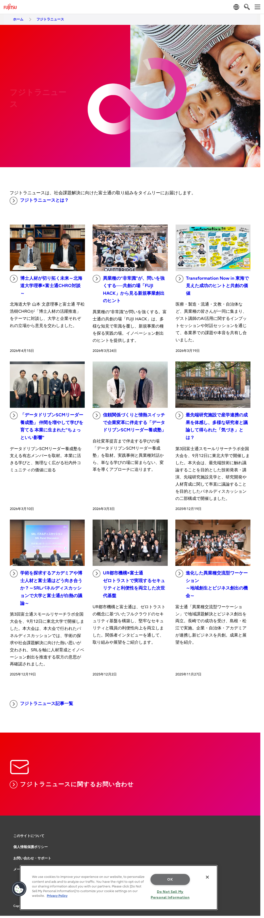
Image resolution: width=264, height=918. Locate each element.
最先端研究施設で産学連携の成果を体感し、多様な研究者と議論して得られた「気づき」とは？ (211, 425)
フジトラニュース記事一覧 (41, 704)
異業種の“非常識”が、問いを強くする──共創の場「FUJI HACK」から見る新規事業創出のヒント (129, 289)
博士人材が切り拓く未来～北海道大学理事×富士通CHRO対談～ (46, 285)
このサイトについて (28, 836)
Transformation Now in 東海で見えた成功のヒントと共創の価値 (212, 285)
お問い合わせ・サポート (32, 858)
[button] (19, 889)
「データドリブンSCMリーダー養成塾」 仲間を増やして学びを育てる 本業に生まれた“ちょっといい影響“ (46, 425)
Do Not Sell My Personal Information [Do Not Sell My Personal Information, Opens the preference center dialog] (170, 895)
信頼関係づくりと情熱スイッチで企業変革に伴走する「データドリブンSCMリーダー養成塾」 (129, 422)
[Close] (207, 877)
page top (253, 810)
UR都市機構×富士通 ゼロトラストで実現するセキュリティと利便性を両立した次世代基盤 (129, 584)
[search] (247, 7)
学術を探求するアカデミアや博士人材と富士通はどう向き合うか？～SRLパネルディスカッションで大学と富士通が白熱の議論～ (46, 588)
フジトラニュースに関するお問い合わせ (72, 784)
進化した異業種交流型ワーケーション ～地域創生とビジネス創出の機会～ (211, 584)
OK (170, 879)
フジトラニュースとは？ (39, 201)
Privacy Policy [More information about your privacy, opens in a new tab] (57, 896)
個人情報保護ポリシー (30, 847)
